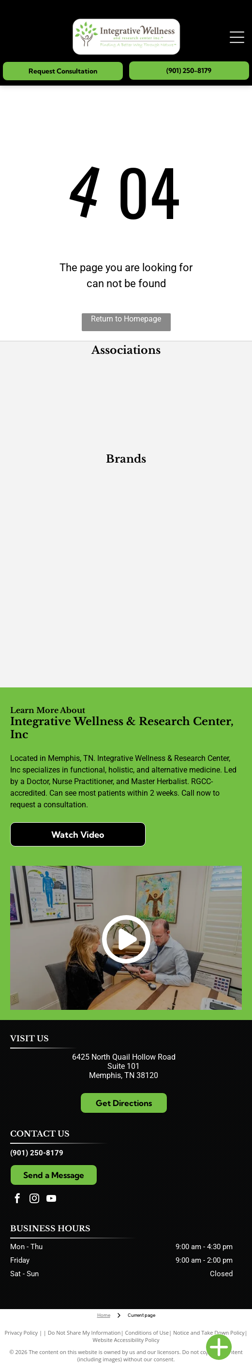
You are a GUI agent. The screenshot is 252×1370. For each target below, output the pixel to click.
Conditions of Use (147, 1332)
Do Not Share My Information (84, 1332)
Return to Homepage (126, 318)
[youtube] (51, 1199)
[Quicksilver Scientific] (183, 631)
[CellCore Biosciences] (183, 564)
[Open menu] (237, 37)
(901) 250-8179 (36, 1153)
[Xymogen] (69, 530)
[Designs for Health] (183, 496)
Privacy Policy (21, 1332)
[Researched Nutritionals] (69, 597)
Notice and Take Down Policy (209, 1332)
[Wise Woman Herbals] (69, 665)
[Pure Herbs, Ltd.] (69, 564)
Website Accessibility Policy (126, 1339)
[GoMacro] (69, 631)
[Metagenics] (69, 496)
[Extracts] (183, 597)
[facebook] (17, 1199)
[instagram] (34, 1199)
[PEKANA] (183, 530)
